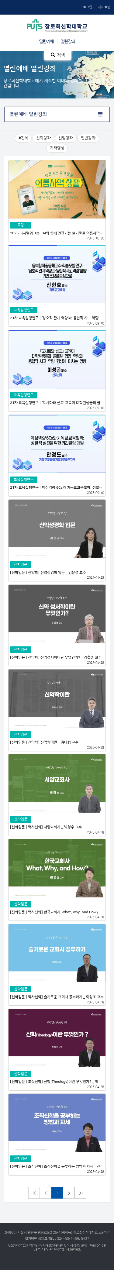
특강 (20, 225)
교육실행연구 (24, 310)
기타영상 (57, 148)
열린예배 (46, 41)
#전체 (23, 138)
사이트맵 (104, 7)
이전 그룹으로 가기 (34, 1193)
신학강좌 (43, 138)
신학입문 (20, 564)
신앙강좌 (65, 138)
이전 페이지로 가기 (45, 1193)
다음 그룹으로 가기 (80, 1193)
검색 (57, 55)
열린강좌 (67, 41)
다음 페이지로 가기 (68, 1193)
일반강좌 (88, 138)
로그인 (87, 7)
